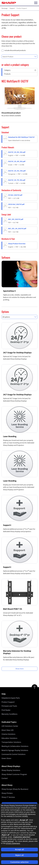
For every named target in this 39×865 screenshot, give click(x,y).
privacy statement (13, 843)
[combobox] (19, 56)
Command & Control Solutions (13, 754)
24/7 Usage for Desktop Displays (17, 352)
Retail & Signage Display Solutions (15, 750)
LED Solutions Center (10, 726)
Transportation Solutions (11, 742)
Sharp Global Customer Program (14, 774)
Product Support (8, 702)
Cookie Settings (8, 841)
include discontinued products (15, 50)
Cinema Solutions (8, 734)
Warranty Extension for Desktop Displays (17, 652)
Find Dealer (6, 710)
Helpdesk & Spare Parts (11, 698)
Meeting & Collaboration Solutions (15, 746)
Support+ (7, 525)
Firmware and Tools (9, 706)
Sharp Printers (7, 793)
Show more (19, 669)
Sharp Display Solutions (11, 770)
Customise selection (19, 862)
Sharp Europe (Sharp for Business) (15, 789)
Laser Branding (9, 436)
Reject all (19, 855)
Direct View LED (8, 730)
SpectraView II (9, 291)
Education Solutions (9, 738)
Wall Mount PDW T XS (12, 609)
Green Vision (6, 758)
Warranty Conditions (9, 714)
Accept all (19, 849)
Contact (5, 778)
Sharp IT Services (8, 797)
